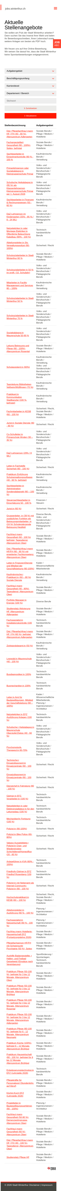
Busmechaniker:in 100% (19, 686)
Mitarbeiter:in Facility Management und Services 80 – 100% (20, 285)
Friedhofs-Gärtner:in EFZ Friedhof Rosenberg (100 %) (19, 874)
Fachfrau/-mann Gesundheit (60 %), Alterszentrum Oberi (16, 1132)
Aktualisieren (31, 116)
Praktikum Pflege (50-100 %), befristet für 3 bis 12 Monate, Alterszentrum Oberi (19, 975)
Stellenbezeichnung (15, 125)
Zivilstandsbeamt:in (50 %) (20, 645)
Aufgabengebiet (44, 125)
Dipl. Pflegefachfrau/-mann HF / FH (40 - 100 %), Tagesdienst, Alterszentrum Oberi (20, 1144)
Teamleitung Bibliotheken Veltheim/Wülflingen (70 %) (20, 385)
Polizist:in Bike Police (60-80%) (19, 835)
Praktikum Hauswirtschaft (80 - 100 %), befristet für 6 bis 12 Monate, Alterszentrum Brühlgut (20, 1058)
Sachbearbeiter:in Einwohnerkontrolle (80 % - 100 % (20, 157)
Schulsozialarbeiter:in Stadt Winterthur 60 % (20, 257)
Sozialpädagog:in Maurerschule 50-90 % (18, 334)
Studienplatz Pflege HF (18, 1157)
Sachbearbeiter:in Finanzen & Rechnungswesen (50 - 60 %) (20, 202)
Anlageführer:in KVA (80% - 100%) (20, 863)
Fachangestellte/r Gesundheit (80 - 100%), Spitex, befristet (19, 145)
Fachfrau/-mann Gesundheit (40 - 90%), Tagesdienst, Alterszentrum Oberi (20, 590)
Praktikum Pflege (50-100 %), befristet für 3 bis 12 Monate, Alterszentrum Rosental (19, 1004)
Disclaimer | (35, 1185)
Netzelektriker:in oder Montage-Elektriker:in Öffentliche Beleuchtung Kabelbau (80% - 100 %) (19, 232)
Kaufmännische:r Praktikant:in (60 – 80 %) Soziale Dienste (19, 577)
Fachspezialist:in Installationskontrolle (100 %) (19, 623)
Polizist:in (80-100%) (17, 828)
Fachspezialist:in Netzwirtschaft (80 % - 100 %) (20, 923)
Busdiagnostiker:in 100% (19, 674)
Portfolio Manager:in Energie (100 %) (16, 601)
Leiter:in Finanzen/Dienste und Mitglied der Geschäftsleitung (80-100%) (20, 566)
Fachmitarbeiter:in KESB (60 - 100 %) (19, 413)
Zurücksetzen (31, 108)
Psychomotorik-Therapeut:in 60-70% (17, 748)
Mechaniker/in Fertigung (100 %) (18, 820)
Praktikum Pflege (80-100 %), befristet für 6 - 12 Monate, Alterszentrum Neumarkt (19, 1033)
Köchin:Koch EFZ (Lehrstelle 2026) (15, 1094)
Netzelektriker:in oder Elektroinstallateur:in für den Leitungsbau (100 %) (20, 809)
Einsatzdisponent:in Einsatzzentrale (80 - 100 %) (19, 777)
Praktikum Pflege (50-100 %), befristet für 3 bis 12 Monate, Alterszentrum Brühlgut (19, 990)
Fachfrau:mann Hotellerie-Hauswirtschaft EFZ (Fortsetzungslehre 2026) (19, 934)
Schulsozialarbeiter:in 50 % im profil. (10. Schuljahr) (20, 271)
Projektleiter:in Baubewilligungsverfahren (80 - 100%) (19, 1106)
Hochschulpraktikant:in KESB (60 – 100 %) (18, 898)
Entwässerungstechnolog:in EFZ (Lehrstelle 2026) (20, 1071)
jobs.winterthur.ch (15, 8)
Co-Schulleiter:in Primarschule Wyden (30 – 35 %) (20, 437)
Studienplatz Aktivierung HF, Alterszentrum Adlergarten (18, 611)
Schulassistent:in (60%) (18, 367)
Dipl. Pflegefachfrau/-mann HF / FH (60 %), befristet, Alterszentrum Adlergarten (20, 634)
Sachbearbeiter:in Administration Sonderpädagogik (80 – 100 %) (20, 490)
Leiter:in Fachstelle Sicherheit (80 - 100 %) (18, 467)
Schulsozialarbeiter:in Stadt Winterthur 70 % (20, 317)
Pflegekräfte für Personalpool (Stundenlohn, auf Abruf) (20, 1083)
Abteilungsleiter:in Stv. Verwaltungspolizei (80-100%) (18, 245)
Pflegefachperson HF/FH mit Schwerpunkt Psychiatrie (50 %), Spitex (19, 946)
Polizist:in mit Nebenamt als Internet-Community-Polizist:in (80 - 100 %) (20, 886)
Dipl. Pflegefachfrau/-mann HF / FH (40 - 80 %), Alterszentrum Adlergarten (20, 134)
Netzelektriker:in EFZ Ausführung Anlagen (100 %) (19, 717)
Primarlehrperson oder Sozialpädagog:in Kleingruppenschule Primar (20, 171)
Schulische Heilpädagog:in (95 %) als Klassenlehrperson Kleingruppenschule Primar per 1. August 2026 (20, 188)
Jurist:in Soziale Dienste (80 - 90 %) (20, 424)
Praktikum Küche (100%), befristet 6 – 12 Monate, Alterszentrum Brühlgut (19, 1046)
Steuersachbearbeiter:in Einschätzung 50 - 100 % (19, 501)
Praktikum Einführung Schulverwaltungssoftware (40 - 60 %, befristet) (19, 477)
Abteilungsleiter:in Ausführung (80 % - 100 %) (20, 911)
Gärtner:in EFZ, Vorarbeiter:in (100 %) (17, 797)
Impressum (46, 1185)
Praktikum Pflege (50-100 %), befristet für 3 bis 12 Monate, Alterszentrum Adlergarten (19, 1018)
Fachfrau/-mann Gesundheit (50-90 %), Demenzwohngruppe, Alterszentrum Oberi (18, 1118)
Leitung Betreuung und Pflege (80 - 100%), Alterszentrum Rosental (18, 348)
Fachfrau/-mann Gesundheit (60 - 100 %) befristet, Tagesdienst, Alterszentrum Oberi (19, 538)
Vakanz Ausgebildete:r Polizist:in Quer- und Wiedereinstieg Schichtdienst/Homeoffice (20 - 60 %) (19, 849)
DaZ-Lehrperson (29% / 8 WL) (19, 454)
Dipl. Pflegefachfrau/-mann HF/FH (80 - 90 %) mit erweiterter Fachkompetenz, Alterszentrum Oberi (20, 553)
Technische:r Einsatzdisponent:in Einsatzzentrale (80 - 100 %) (19, 764)
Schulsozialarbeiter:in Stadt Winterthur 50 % (20, 299)
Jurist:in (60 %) (14, 508)
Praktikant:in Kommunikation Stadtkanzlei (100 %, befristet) (17, 398)
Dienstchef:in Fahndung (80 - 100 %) (20, 787)
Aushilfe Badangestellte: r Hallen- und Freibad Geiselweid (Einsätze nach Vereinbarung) (20, 960)
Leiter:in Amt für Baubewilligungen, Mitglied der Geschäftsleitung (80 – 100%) (20, 701)
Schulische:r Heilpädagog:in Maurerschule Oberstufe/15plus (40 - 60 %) (20, 731)
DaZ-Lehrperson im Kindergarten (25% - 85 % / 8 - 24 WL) (20, 217)
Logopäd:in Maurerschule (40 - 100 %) (19, 660)
